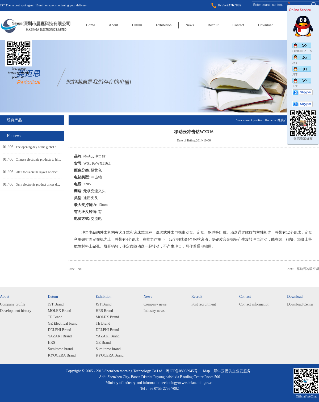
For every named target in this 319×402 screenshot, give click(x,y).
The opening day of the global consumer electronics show (52, 147)
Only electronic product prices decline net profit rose (49, 184)
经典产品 (284, 120)
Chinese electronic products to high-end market (46, 159)
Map (205, 371)
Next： (303, 269)
